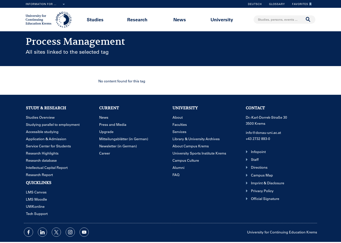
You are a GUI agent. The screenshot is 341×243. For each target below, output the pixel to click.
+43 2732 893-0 (258, 138)
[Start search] (308, 19)
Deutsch (255, 4)
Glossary (275, 4)
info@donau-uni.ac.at (263, 132)
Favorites (301, 4)
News (179, 19)
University (222, 19)
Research (137, 19)
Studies (95, 19)
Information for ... (46, 4)
